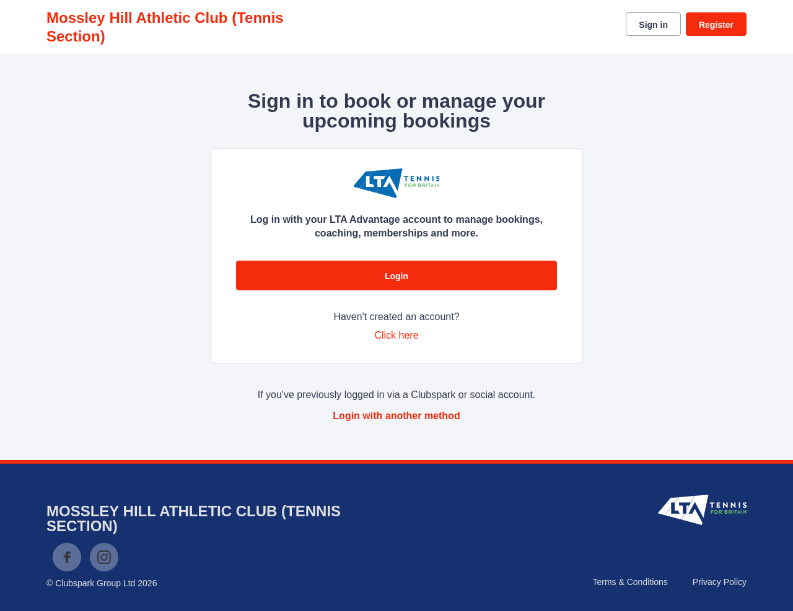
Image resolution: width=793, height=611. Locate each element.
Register (716, 25)
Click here (396, 335)
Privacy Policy (720, 582)
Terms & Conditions (629, 582)
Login (396, 276)
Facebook (67, 557)
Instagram (104, 557)
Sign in (653, 25)
